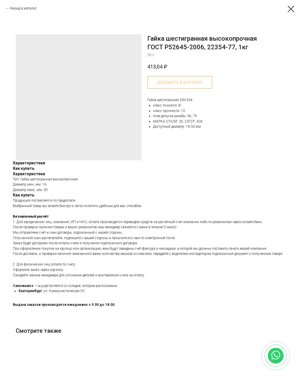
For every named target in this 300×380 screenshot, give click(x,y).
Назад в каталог (23, 8)
